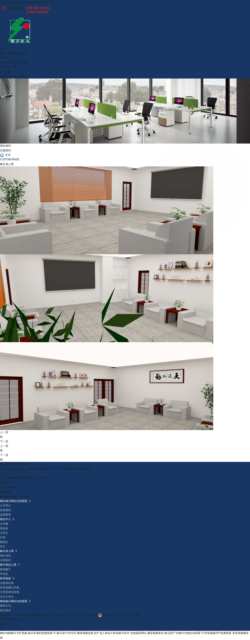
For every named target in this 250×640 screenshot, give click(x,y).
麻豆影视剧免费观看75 (42, 633)
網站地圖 (5, 633)
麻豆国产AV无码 (66, 633)
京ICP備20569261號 (12, 619)
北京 (80, 614)
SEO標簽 (91, 614)
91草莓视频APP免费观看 (216, 633)
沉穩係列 (5, 150)
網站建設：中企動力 (65, 614)
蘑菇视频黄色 (155, 633)
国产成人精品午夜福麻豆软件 (111, 633)
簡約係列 (5, 145)
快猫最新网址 (138, 633)
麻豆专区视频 (19, 633)
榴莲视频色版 (85, 633)
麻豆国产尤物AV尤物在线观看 (182, 633)
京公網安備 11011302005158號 (121, 614)
